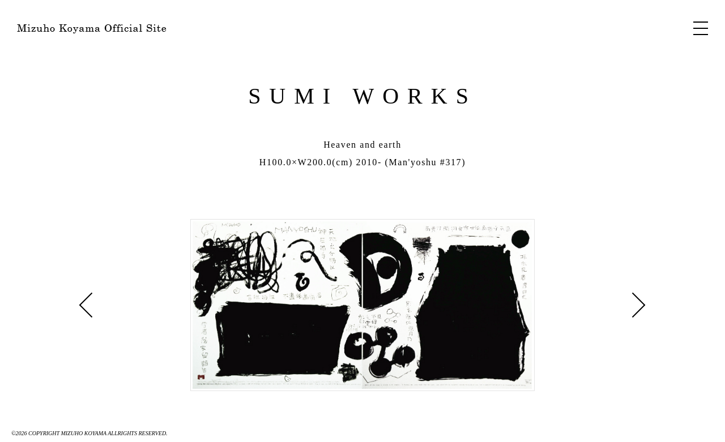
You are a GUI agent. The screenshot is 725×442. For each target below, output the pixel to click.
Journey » (86, 305)
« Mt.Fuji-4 (639, 305)
